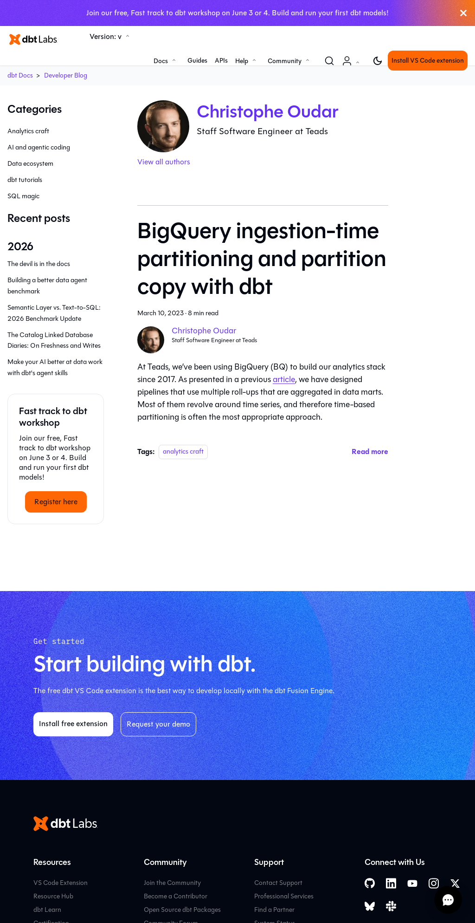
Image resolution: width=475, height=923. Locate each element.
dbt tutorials (24, 180)
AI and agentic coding (38, 147)
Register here (55, 501)
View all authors (163, 161)
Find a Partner (274, 910)
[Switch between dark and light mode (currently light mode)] (377, 61)
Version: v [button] (106, 36)
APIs (221, 60)
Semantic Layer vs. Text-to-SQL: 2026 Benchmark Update (54, 313)
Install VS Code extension (428, 60)
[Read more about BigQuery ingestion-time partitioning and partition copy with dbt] (370, 451)
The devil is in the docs (38, 264)
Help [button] (241, 61)
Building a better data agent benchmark (47, 285)
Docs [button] (161, 61)
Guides (197, 60)
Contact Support (278, 883)
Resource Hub (53, 896)
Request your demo (158, 724)
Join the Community (172, 883)
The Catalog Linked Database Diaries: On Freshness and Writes (54, 340)
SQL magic (23, 196)
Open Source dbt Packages (182, 910)
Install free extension (73, 723)
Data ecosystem (30, 164)
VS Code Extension (60, 883)
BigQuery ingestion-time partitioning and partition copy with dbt (261, 258)
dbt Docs (20, 75)
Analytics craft (28, 131)
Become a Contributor (175, 896)
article (284, 379)
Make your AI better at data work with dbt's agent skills (55, 367)
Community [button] (285, 61)
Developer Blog (65, 75)
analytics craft (183, 452)
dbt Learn (47, 910)
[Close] (463, 13)
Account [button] (352, 65)
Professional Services (284, 896)
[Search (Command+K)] (329, 60)
